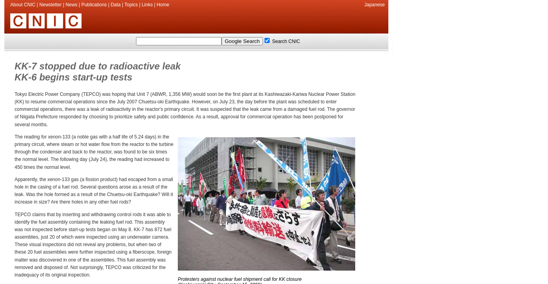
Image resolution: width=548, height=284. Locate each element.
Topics (131, 4)
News (71, 4)
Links (147, 4)
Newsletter (50, 4)
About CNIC (22, 4)
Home (163, 4)
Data (116, 4)
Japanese (374, 4)
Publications (94, 4)
